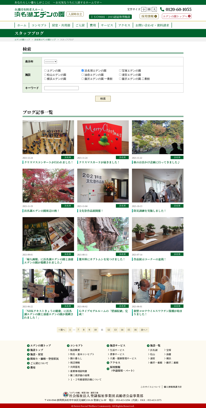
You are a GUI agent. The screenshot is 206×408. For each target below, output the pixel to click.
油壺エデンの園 (92, 74)
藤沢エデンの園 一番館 (97, 78)
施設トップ (36, 350)
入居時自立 (75, 14)
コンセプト (39, 25)
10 (95, 329)
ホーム (21, 25)
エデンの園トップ (22, 39)
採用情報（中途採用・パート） (123, 368)
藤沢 (156, 362)
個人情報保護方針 (173, 386)
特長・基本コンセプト (82, 354)
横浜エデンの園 (55, 78)
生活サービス (117, 350)
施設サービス (117, 345)
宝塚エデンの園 (130, 70)
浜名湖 (68, 157)
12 (109, 329)
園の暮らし (76, 358)
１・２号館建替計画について (86, 379)
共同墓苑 (75, 367)
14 (122, 329)
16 (135, 329)
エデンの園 (52, 70)
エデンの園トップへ (175, 16)
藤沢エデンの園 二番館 (134, 78)
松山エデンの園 (55, 74)
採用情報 (147, 16)
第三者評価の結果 (79, 375)
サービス (107, 25)
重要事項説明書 (78, 371)
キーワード (32, 88)
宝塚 (168, 350)
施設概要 (75, 350)
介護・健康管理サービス (123, 358)
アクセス (124, 25)
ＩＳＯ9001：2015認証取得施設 (110, 17)
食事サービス (117, 354)
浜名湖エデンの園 (94, 70)
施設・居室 (36, 354)
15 (129, 329)
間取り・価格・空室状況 (44, 358)
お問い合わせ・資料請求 (152, 25)
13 (115, 329)
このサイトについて (150, 386)
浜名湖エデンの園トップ (45, 39)
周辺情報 (75, 362)
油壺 (168, 354)
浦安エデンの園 (130, 74)
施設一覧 (155, 345)
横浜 (168, 358)
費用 (93, 25)
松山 (152, 354)
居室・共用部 (61, 25)
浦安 (152, 358)
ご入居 (80, 25)
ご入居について (39, 363)
